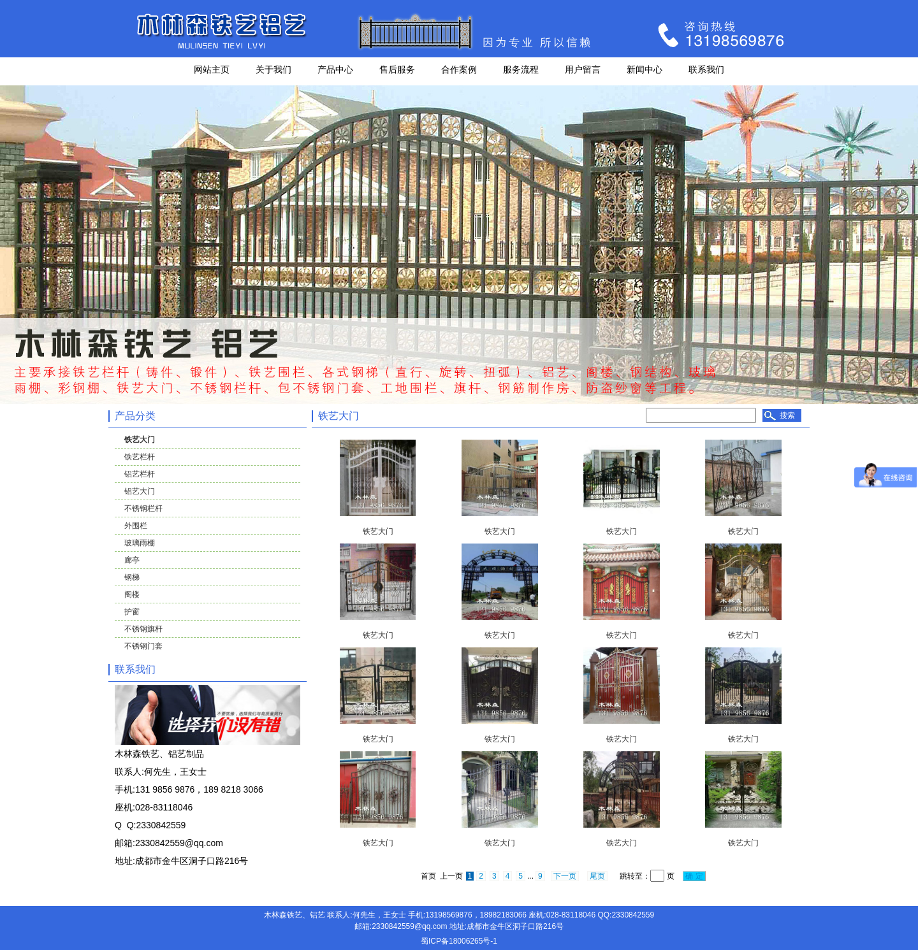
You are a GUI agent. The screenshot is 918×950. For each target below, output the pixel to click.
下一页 (564, 876)
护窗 (132, 611)
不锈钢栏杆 (143, 508)
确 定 (694, 876)
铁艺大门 (139, 439)
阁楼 (132, 594)
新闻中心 (644, 69)
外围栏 (135, 525)
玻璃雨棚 (139, 542)
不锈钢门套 (143, 646)
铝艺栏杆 (139, 474)
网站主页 (211, 69)
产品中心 (335, 69)
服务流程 (521, 69)
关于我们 (273, 69)
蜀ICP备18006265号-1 (459, 941)
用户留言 (583, 69)
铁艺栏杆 (139, 456)
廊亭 (132, 560)
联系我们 (706, 69)
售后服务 (397, 69)
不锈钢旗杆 (143, 628)
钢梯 (132, 577)
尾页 (597, 876)
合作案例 (459, 69)
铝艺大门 (139, 491)
